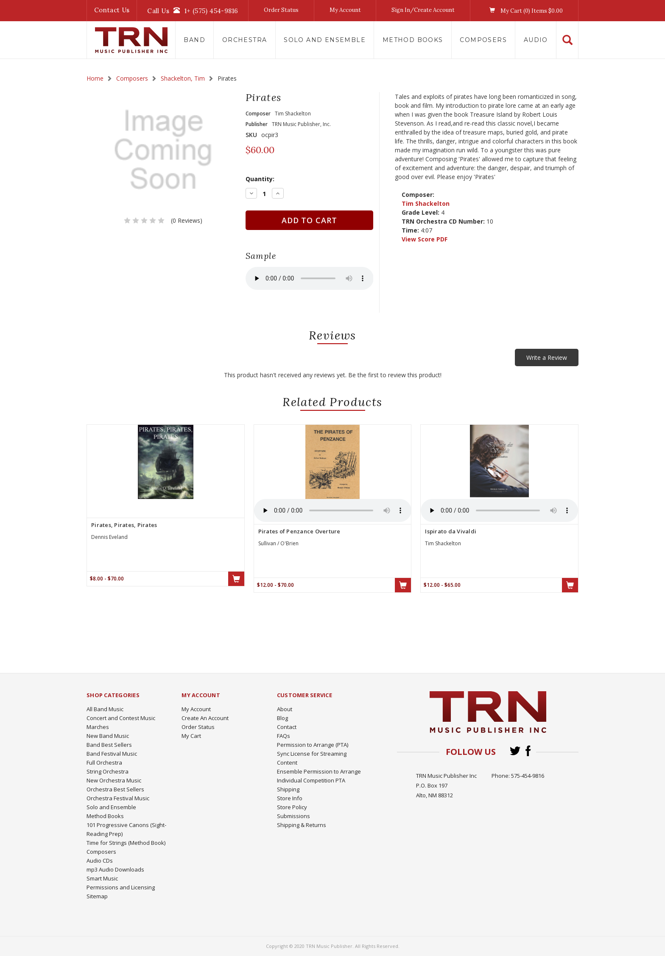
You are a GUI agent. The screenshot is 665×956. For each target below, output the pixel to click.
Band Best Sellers (109, 745)
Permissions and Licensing (121, 887)
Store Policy (292, 807)
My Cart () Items (524, 10)
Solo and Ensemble (325, 40)
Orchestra (244, 40)
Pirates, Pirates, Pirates (124, 525)
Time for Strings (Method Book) (126, 843)
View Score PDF (424, 239)
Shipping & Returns (301, 825)
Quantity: (260, 179)
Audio (536, 40)
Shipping (288, 789)
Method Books (413, 40)
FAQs (283, 736)
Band (194, 40)
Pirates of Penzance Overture (299, 531)
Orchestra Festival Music (118, 798)
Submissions (293, 816)
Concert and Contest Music (121, 718)
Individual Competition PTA (311, 780)
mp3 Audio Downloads (115, 869)
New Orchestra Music (114, 780)
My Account (345, 10)
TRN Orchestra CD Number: (443, 221)
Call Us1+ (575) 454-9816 (192, 10)
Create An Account (205, 718)
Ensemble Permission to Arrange (319, 771)
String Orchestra (108, 771)
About (284, 709)
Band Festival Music (112, 753)
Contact (286, 727)
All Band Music (105, 709)
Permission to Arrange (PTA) (312, 745)
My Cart (191, 736)
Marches (98, 727)
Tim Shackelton (426, 203)
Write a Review (546, 357)
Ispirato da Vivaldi (450, 531)
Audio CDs (100, 860)
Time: (410, 230)
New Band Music (108, 736)
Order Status (281, 10)
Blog (282, 718)
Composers (483, 40)
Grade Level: (420, 212)
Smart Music (102, 878)
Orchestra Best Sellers (115, 789)
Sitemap (97, 896)
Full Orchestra (104, 762)
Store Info (289, 798)
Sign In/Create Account (423, 10)
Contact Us (112, 10)
